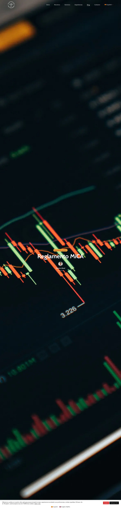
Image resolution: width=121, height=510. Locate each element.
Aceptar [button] (106, 503)
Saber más (37, 504)
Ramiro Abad (60, 268)
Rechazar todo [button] (114, 503)
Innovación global (60, 250)
